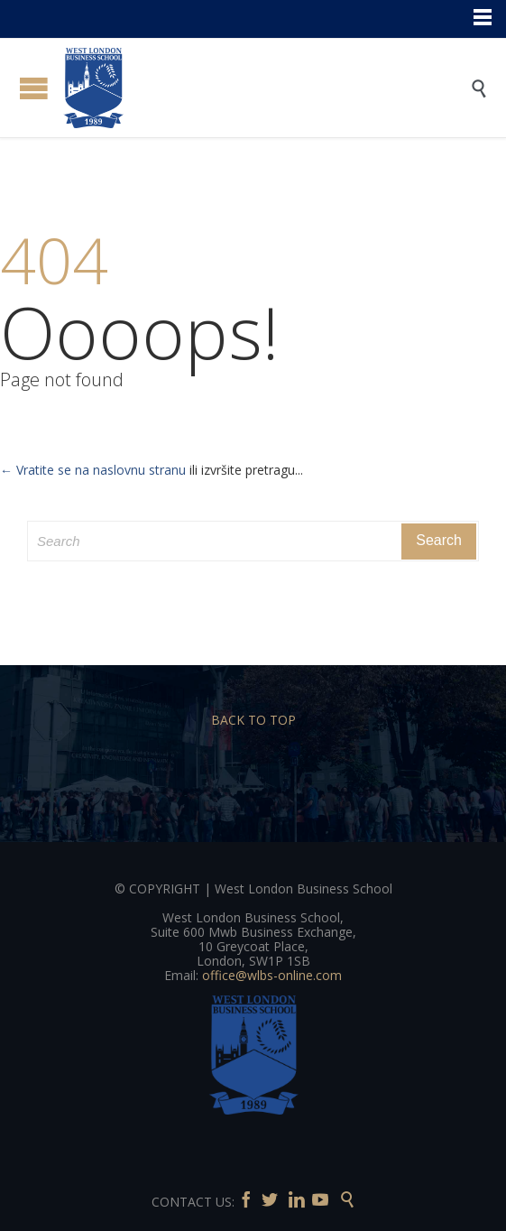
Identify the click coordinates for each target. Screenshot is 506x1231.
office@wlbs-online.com (272, 975)
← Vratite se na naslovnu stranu (93, 469)
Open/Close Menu (34, 88)
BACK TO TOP (253, 719)
